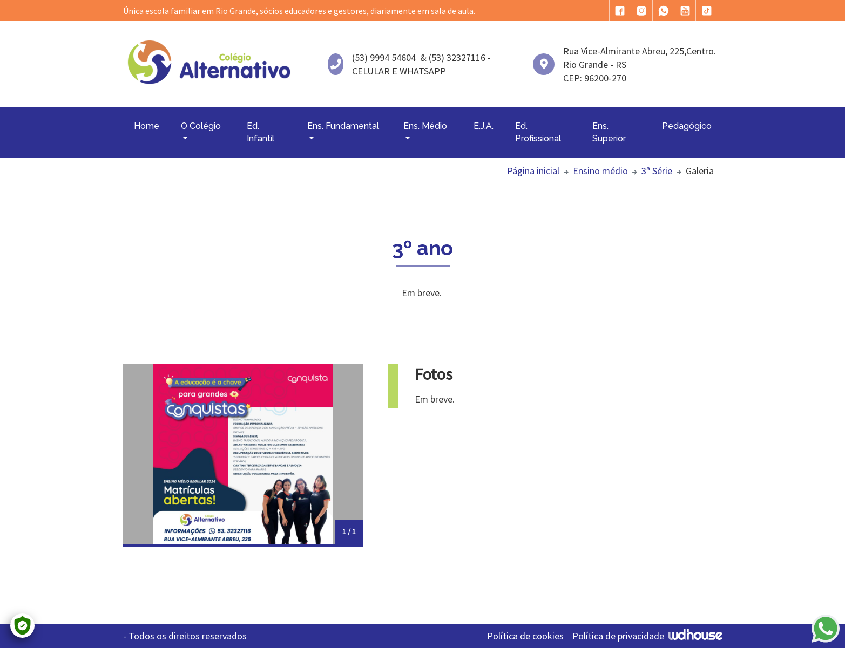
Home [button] (146, 126)
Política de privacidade (618, 636)
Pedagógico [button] (687, 126)
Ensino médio (600, 171)
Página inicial (533, 171)
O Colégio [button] (201, 126)
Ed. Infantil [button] (260, 132)
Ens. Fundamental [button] (343, 126)
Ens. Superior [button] (609, 132)
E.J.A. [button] (484, 126)
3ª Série (656, 171)
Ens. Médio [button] (425, 126)
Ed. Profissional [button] (538, 132)
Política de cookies (525, 636)
